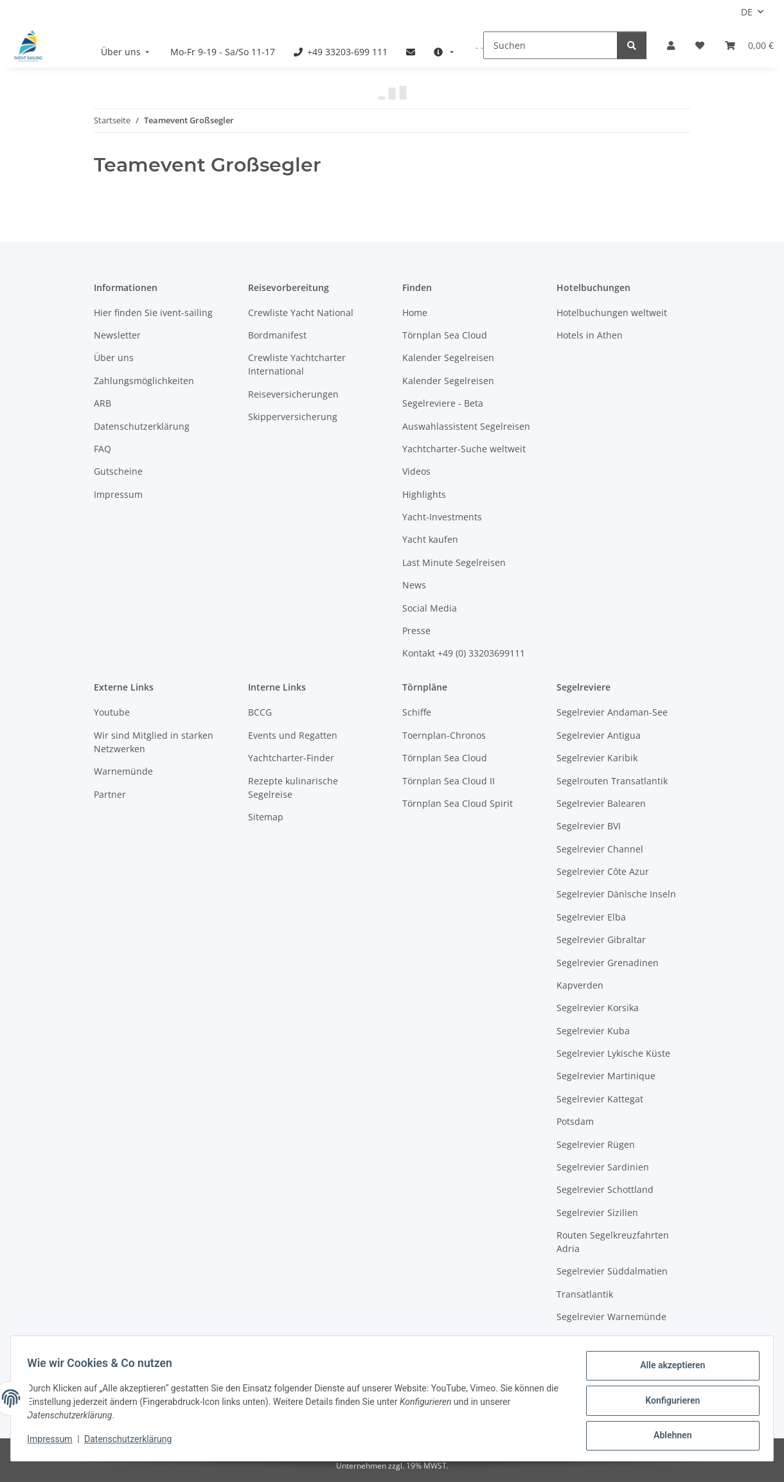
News (414, 585)
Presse (416, 630)
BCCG (260, 712)
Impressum (53, 1442)
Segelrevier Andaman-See (612, 712)
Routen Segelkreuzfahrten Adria (613, 1242)
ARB (102, 403)
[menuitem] (126, 51)
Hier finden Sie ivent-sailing (153, 312)
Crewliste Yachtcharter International (297, 364)
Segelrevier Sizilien (597, 1212)
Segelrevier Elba (591, 917)
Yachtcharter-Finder (291, 758)
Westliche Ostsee (593, 1340)
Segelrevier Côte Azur (603, 871)
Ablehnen (668, 1436)
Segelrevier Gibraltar (601, 939)
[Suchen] (550, 45)
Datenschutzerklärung (132, 1442)
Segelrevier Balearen (601, 803)
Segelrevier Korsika (598, 1007)
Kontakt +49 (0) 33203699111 (463, 653)
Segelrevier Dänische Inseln (616, 894)
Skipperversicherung (292, 416)
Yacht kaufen (430, 539)
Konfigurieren (668, 1403)
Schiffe (416, 712)
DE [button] (747, 12)
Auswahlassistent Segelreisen (466, 426)
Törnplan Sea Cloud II (448, 781)
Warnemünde (123, 771)
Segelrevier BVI (589, 826)
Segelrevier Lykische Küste (613, 1053)
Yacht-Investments (442, 517)
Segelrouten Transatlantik (612, 781)
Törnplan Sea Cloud (444, 335)
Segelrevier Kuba (593, 1031)
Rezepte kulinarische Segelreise (293, 787)
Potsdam (575, 1121)
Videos (416, 471)
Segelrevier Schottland (605, 1189)
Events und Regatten (292, 735)
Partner (110, 794)
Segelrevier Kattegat (600, 1099)
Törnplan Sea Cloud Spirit (457, 803)
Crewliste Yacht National (300, 312)
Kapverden (580, 985)
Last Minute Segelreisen (454, 562)
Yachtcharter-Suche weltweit (464, 449)
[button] (671, 45)
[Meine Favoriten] (700, 45)
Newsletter (117, 335)
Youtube (112, 712)
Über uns (114, 357)
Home (414, 312)
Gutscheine (118, 471)
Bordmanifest (277, 335)
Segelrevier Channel (600, 849)
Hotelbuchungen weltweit (612, 312)
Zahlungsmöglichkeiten (144, 381)
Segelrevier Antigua (599, 735)
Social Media (429, 608)
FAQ (102, 449)
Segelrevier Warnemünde (611, 1316)
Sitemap (265, 817)
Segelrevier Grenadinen (608, 963)
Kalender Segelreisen (448, 357)
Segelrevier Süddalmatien (612, 1271)
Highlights (424, 494)
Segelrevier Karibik (597, 758)
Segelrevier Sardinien (603, 1167)
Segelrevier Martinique (606, 1076)
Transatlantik (585, 1294)
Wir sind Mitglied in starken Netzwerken (153, 742)
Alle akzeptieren (668, 1369)
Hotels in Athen (590, 335)
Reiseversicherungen (293, 394)
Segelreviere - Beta (442, 403)
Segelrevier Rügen (596, 1144)
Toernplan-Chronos (444, 735)
